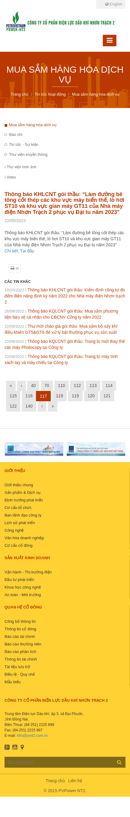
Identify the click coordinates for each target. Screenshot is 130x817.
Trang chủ (55, 780)
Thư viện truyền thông (28, 154)
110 (61, 385)
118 (59, 395)
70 (46, 385)
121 (106, 395)
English (113, 4)
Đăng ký (119, 762)
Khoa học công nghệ (23, 587)
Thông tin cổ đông (20, 629)
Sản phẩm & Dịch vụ (23, 492)
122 (13, 406)
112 (77, 385)
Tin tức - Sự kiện (23, 144)
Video (10, 177)
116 (28, 395)
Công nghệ (14, 530)
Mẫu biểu (13, 682)
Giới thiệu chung (19, 485)
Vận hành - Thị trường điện (28, 572)
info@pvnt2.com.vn (32, 735)
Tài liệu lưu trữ (17, 666)
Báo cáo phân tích (20, 651)
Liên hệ (75, 780)
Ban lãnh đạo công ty (23, 515)
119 (75, 395)
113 (92, 385)
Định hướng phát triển (24, 500)
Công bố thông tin (20, 621)
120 (91, 395)
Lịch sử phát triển (20, 522)
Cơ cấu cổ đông (18, 545)
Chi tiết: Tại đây (19, 250)
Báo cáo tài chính (20, 636)
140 (28, 406)
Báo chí (15, 134)
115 (13, 395)
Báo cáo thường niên (23, 644)
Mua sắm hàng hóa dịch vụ (33, 125)
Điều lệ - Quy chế (20, 674)
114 (109, 385)
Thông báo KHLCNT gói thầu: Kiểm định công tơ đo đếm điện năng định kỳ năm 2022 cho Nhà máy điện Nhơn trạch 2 (65, 295)
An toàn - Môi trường (23, 594)
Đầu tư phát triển (19, 579)
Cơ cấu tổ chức (18, 507)
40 (33, 385)
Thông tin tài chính (21, 659)
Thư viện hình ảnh (20, 167)
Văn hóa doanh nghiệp (24, 538)
